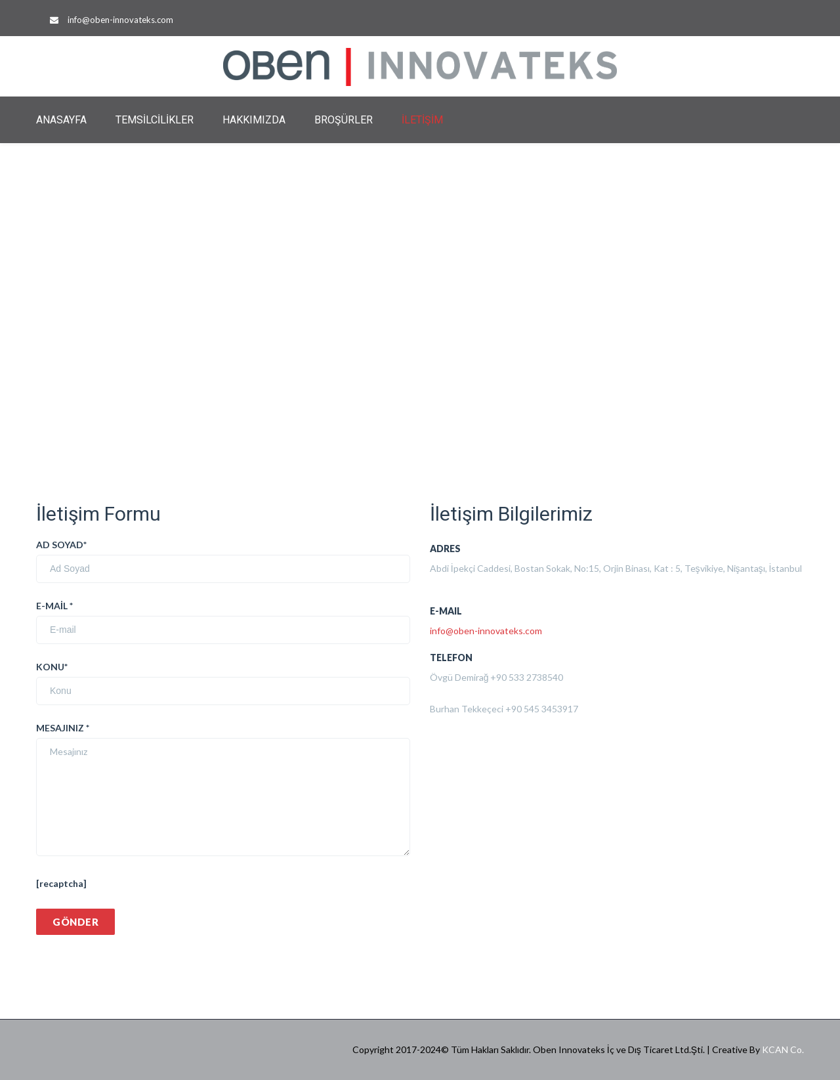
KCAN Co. (783, 1049)
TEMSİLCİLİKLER (155, 120)
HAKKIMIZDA (253, 120)
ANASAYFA (61, 120)
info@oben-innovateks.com (120, 19)
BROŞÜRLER (343, 120)
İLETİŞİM (422, 120)
